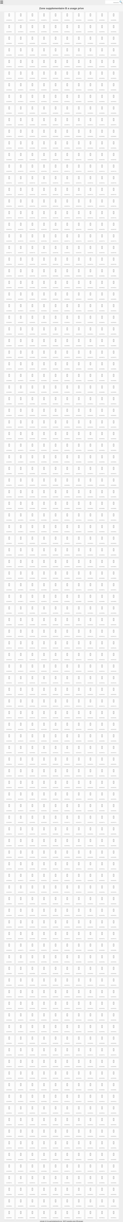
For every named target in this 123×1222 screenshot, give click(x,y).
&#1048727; (21, 194)
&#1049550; (56, 1148)
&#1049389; (44, 962)
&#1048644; (102, 90)
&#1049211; (67, 753)
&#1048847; (21, 334)
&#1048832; (79, 311)
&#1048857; (21, 346)
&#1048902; (79, 392)
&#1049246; (9, 799)
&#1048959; (44, 462)
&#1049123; (90, 648)
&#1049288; (32, 846)
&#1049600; (56, 1206)
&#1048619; (44, 67)
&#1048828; (32, 311)
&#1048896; (9, 392)
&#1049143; (90, 671)
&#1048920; (56, 415)
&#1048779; (44, 253)
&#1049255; (114, 799)
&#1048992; (79, 497)
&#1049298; (32, 857)
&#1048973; (90, 474)
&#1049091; (67, 613)
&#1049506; (9, 1101)
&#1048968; (32, 474)
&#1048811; (67, 287)
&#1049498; (32, 1090)
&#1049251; (67, 799)
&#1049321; (67, 880)
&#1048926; (9, 427)
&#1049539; (44, 1136)
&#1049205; (114, 741)
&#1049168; (32, 706)
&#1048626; (9, 78)
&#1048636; (9, 90)
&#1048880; (56, 369)
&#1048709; (44, 171)
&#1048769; (44, 241)
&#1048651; (67, 101)
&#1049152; (79, 683)
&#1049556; (9, 1159)
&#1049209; (44, 753)
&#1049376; (9, 950)
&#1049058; (32, 578)
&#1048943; (90, 439)
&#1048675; (114, 125)
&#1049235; (114, 776)
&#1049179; (44, 718)
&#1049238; (32, 787)
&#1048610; (56, 55)
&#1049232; (79, 776)
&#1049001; (67, 508)
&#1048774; (102, 241)
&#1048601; (67, 43)
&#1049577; (21, 1183)
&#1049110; (56, 636)
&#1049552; (79, 1148)
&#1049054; (102, 567)
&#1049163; (90, 694)
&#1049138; (32, 671)
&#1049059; (44, 578)
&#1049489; (44, 1078)
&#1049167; (21, 706)
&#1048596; (9, 43)
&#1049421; (67, 997)
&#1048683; (90, 136)
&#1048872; (79, 357)
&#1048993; (90, 497)
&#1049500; (56, 1090)
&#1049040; (56, 555)
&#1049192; (79, 729)
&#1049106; (9, 636)
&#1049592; (79, 1194)
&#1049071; (67, 590)
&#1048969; (44, 474)
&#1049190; (56, 729)
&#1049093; (90, 613)
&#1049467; (21, 1055)
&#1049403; (90, 973)
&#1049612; (79, 1218)
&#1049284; (102, 834)
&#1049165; (114, 694)
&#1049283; (90, 834)
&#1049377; (21, 950)
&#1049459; (44, 1043)
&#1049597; (21, 1206)
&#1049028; (32, 543)
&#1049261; (67, 811)
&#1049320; (56, 880)
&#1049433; (90, 1008)
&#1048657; (21, 113)
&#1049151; (67, 683)
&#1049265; (114, 811)
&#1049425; (114, 997)
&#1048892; (79, 380)
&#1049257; (21, 811)
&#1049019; (44, 532)
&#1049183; (90, 718)
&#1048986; (9, 497)
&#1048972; (79, 474)
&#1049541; (67, 1136)
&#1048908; (32, 404)
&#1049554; (102, 1148)
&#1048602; (79, 43)
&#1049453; (90, 1032)
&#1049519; (44, 1113)
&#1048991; (67, 497)
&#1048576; (9, 20)
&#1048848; (32, 334)
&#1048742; (79, 206)
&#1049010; (56, 520)
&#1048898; (32, 392)
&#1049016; (9, 532)
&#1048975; (114, 474)
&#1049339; (44, 904)
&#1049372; (79, 939)
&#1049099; (44, 625)
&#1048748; (32, 218)
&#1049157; (21, 694)
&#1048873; (90, 357)
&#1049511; (67, 1101)
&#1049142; (79, 671)
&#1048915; (114, 404)
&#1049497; (21, 1090)
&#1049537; (21, 1136)
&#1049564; (102, 1159)
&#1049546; (9, 1148)
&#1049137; (21, 671)
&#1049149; (44, 683)
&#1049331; (67, 892)
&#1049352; (79, 915)
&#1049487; (21, 1078)
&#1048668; (32, 125)
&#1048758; (32, 229)
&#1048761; (67, 229)
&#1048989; (44, 497)
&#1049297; (21, 857)
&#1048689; (44, 148)
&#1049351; (67, 915)
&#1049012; (79, 520)
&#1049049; (44, 567)
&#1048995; (114, 497)
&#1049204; (102, 741)
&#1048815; (114, 287)
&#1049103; (90, 625)
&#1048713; (90, 171)
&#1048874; (102, 357)
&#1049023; (90, 532)
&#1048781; (67, 253)
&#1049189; (44, 729)
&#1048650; (56, 101)
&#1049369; (44, 939)
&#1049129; (44, 660)
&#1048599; (44, 43)
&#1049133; (90, 660)
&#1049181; (67, 718)
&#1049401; (67, 973)
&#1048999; (44, 508)
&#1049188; (32, 729)
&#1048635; (114, 78)
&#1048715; (114, 171)
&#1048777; (21, 253)
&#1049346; (9, 915)
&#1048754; (102, 218)
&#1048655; (114, 101)
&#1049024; (102, 532)
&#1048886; (9, 380)
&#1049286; (9, 846)
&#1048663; (90, 113)
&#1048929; (44, 427)
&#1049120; (56, 648)
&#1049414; (102, 985)
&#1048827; (21, 311)
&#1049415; (114, 985)
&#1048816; (9, 299)
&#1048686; (9, 148)
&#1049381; (67, 950)
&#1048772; (79, 241)
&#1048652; (79, 101)
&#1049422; (79, 997)
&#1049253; (90, 799)
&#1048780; (56, 253)
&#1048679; (44, 136)
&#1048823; (90, 299)
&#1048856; (9, 346)
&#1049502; (79, 1090)
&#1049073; (90, 590)
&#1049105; (114, 625)
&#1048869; (44, 357)
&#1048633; (90, 78)
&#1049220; (56, 764)
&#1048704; (102, 160)
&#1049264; (102, 811)
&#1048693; (90, 148)
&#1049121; (67, 648)
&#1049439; (44, 1020)
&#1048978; (32, 485)
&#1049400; (56, 973)
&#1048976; (9, 485)
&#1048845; (114, 322)
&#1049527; (21, 1125)
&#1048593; (90, 32)
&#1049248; (32, 799)
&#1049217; (21, 764)
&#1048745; (114, 206)
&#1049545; (114, 1136)
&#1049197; (21, 741)
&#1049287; (21, 846)
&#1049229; (44, 776)
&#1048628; (32, 78)
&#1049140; (56, 671)
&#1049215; (114, 753)
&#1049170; (56, 706)
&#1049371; (67, 939)
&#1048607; (21, 55)
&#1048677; (21, 136)
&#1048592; (79, 32)
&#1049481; (67, 1066)
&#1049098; (32, 625)
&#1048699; (44, 160)
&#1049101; (67, 625)
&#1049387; (21, 962)
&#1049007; (21, 520)
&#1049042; (79, 555)
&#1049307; (21, 869)
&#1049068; (32, 590)
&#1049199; (44, 741)
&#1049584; (102, 1183)
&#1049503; (90, 1090)
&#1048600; (56, 43)
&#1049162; (79, 694)
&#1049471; (67, 1055)
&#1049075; (114, 590)
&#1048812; (79, 287)
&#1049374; (102, 939)
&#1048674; (102, 125)
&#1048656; (9, 113)
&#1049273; (90, 822)
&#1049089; (44, 613)
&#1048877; (21, 369)
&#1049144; (102, 671)
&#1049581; (67, 1183)
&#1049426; (9, 1008)
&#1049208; (32, 753)
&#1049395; (114, 962)
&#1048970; (56, 474)
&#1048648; (32, 101)
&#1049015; (114, 520)
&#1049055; (114, 567)
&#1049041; (67, 555)
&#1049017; (21, 532)
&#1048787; (21, 264)
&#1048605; (114, 43)
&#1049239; (44, 787)
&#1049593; (90, 1194)
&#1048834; (102, 311)
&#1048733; (90, 194)
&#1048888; (32, 380)
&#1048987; (21, 497)
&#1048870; (56, 357)
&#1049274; (102, 822)
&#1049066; (9, 590)
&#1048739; (44, 206)
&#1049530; (56, 1125)
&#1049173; (90, 706)
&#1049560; (56, 1159)
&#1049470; (56, 1055)
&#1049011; (67, 520)
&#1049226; (9, 776)
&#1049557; (21, 1159)
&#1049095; (114, 613)
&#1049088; (32, 613)
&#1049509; (44, 1101)
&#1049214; (102, 753)
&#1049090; (56, 613)
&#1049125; (114, 648)
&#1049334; (102, 892)
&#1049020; (56, 532)
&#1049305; (114, 857)
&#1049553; (90, 1148)
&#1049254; (102, 799)
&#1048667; (21, 125)
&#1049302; (79, 857)
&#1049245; (114, 787)
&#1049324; (102, 880)
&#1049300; (56, 857)
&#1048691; (67, 148)
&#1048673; (90, 125)
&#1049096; (9, 625)
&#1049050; (56, 567)
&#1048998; (32, 508)
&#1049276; (9, 834)
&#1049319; (44, 880)
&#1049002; (79, 508)
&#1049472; (79, 1055)
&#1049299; (44, 857)
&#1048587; (21, 32)
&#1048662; (79, 113)
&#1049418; (32, 997)
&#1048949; (44, 450)
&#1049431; (67, 1008)
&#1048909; (44, 404)
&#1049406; (9, 985)
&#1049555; (114, 1148)
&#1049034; (102, 543)
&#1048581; (67, 20)
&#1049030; (56, 543)
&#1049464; (102, 1043)
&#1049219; (44, 764)
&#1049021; (67, 532)
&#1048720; (56, 183)
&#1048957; (21, 462)
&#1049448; (32, 1032)
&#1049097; (21, 625)
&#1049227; (21, 776)
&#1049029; (44, 543)
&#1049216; (9, 764)
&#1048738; (32, 206)
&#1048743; (90, 206)
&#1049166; (9, 706)
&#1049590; (56, 1194)
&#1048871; (67, 357)
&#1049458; (32, 1043)
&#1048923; (90, 415)
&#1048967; (21, 474)
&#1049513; (90, 1101)
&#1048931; (67, 427)
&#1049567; (21, 1171)
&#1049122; (79, 648)
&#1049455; (114, 1032)
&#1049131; (67, 660)
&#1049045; (114, 555)
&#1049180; (56, 718)
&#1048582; (79, 20)
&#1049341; (67, 904)
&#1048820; (56, 299)
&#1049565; (114, 1159)
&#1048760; (56, 229)
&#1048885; (114, 369)
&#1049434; (102, 1008)
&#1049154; (102, 683)
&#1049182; (79, 718)
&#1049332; (79, 892)
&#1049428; (32, 1008)
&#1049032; (79, 543)
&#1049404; (102, 973)
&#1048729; (44, 194)
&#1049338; (32, 904)
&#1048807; (21, 287)
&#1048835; (114, 311)
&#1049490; (56, 1078)
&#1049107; (21, 636)
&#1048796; (9, 276)
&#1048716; (9, 183)
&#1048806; (9, 287)
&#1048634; (102, 78)
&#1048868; (32, 357)
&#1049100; (56, 625)
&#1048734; (102, 194)
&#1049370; (56, 939)
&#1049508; (32, 1101)
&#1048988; (32, 497)
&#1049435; (114, 1008)
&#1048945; (114, 439)
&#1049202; (79, 741)
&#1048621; (67, 67)
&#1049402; (79, 973)
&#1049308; (32, 869)
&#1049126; (9, 660)
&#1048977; (21, 485)
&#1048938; (32, 439)
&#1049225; (114, 764)
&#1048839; (44, 322)
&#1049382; (79, 950)
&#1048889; (44, 380)
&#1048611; (67, 55)
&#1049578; (32, 1183)
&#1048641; (67, 90)
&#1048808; (32, 287)
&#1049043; (90, 555)
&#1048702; (79, 160)
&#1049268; (32, 822)
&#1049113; (90, 636)
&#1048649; (44, 101)
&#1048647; (21, 101)
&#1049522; (79, 1113)
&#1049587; (21, 1194)
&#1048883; (90, 369)
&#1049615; (114, 1218)
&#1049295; (114, 846)
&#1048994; (102, 497)
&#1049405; (114, 973)
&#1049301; (67, 857)
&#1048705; (114, 160)
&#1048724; (102, 183)
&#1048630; (56, 78)
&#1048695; (114, 148)
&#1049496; (9, 1090)
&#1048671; (67, 125)
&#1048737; (21, 206)
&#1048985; (114, 485)
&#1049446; (9, 1032)
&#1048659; (44, 113)
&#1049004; (102, 508)
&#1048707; (21, 171)
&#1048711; (67, 171)
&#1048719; (44, 183)
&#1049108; (32, 636)
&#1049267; (21, 822)
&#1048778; (32, 253)
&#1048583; (90, 20)
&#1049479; (44, 1066)
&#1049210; (56, 753)
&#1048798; (32, 276)
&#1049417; (21, 997)
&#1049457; (21, 1043)
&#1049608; (32, 1218)
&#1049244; (102, 787)
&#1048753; (90, 218)
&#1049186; (9, 729)
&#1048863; (90, 346)
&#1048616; (9, 67)
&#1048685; (114, 136)
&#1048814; (102, 287)
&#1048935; (114, 427)
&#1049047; (21, 567)
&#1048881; (67, 369)
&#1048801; (67, 276)
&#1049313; (90, 869)
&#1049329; (44, 892)
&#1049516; (9, 1113)
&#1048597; (21, 43)
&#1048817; (21, 299)
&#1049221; (67, 764)
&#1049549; (44, 1148)
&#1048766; (9, 241)
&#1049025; (114, 532)
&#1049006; (9, 520)
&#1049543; (90, 1136)
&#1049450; (56, 1032)
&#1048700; (56, 160)
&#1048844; (102, 322)
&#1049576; (9, 1183)
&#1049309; (44, 869)
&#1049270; (56, 822)
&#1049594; (102, 1194)
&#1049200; (56, 741)
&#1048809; (44, 287)
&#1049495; (114, 1078)
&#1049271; (67, 822)
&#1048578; (32, 20)
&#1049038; (32, 555)
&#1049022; (79, 532)
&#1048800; (56, 276)
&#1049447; (21, 1032)
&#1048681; (67, 136)
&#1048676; (9, 136)
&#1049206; (9, 753)
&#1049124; (102, 648)
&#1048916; (9, 415)
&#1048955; (114, 450)
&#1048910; (56, 404)
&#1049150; (56, 683)
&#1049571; (67, 1171)
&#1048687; (21, 148)
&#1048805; (114, 276)
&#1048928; (32, 427)
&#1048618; (32, 67)
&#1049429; (44, 1008)
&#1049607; (21, 1218)
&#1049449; (44, 1032)
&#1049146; (9, 683)
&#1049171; (67, 706)
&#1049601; (67, 1206)
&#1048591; (67, 32)
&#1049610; (56, 1218)
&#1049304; (102, 857)
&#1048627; (21, 78)
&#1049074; (102, 590)
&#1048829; (44, 311)
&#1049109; (44, 636)
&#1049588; (32, 1194)
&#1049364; (102, 927)
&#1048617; (21, 67)
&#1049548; (32, 1148)
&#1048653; (90, 101)
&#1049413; (90, 985)
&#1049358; (32, 927)
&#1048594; (102, 32)
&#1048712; (79, 171)
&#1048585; (114, 20)
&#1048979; (44, 485)
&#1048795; (114, 264)
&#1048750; (56, 218)
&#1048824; (102, 299)
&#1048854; (102, 334)
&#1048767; (21, 241)
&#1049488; (32, 1078)
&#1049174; (102, 706)
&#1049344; (102, 904)
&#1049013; (90, 520)
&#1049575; (114, 1171)
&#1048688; (32, 148)
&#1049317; (21, 880)
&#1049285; (114, 834)
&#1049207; (21, 753)
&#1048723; (90, 183)
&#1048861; (67, 346)
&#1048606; (9, 55)
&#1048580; (56, 20)
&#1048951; (67, 450)
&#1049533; (90, 1125)
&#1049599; (44, 1206)
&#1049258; (32, 811)
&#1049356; (9, 927)
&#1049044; (102, 555)
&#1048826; (9, 311)
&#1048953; (90, 450)
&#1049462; (79, 1043)
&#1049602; (79, 1206)
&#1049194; (102, 729)
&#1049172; (79, 706)
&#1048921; (67, 415)
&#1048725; (114, 183)
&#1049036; (9, 555)
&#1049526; (9, 1125)
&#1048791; (67, 264)
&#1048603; (90, 43)
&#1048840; (56, 322)
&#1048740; (56, 206)
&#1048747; (21, 218)
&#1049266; (9, 822)
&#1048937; (21, 439)
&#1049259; (44, 811)
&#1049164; (102, 694)
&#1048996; (9, 508)
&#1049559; (44, 1159)
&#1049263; (90, 811)
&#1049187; (21, 729)
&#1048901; (67, 392)
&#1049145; (114, 671)
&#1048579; (44, 20)
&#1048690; (56, 148)
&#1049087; (21, 613)
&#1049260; (56, 811)
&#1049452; (79, 1032)
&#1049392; (79, 962)
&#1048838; (32, 322)
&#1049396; (9, 973)
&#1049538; (32, 1136)
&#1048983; (90, 485)
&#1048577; (21, 20)
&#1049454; (102, 1032)
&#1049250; (56, 799)
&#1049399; (44, 973)
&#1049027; (21, 543)
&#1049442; (79, 1020)
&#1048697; (21, 160)
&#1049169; (44, 706)
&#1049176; (9, 718)
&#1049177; (21, 718)
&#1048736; (9, 206)
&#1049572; (79, 1171)
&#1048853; (90, 334)
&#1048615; (114, 55)
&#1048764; (102, 229)
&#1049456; (9, 1043)
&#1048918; (32, 415)
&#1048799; (44, 276)
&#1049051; (67, 567)
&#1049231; (67, 776)
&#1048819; (44, 299)
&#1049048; (32, 567)
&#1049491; (67, 1078)
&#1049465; (114, 1043)
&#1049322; (79, 880)
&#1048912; (79, 404)
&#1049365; (114, 927)
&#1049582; (79, 1183)
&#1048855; (114, 334)
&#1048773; (90, 241)
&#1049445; (114, 1020)
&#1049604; (102, 1206)
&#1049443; (90, 1020)
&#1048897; (21, 392)
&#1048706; (9, 171)
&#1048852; (79, 334)
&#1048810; (56, 287)
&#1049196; (9, 741)
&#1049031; (67, 543)
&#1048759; (44, 229)
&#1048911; (67, 404)
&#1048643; (90, 90)
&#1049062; (79, 578)
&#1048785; (114, 253)
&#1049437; (21, 1020)
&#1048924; (102, 415)
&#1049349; (44, 915)
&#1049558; (32, 1159)
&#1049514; (102, 1101)
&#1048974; (102, 474)
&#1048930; (56, 427)
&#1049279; (44, 834)
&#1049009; (44, 520)
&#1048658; (32, 113)
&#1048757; (21, 229)
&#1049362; (79, 927)
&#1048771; (67, 241)
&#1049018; (32, 532)
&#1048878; (32, 369)
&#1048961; (67, 462)
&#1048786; (9, 264)
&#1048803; (90, 276)
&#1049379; (44, 950)
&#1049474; (102, 1055)
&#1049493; (90, 1078)
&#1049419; (44, 997)
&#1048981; (67, 485)
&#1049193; (90, 729)
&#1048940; (56, 439)
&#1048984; (102, 485)
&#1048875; (114, 357)
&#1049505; (114, 1090)
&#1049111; (67, 636)
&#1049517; (21, 1113)
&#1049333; (90, 892)
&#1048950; (56, 450)
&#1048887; (21, 380)
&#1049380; (56, 950)
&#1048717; (21, 183)
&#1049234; (102, 776)
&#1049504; (102, 1090)
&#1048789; (44, 264)
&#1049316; (9, 880)
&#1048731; (67, 194)
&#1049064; (102, 578)
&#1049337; (21, 904)
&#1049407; (21, 985)
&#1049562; (79, 1159)
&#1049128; (32, 660)
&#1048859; (44, 346)
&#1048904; (102, 392)
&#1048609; (44, 55)
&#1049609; (44, 1218)
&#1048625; (114, 67)
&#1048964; (102, 462)
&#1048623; (90, 67)
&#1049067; (21, 590)
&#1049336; (9, 904)
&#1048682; (79, 136)
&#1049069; (44, 590)
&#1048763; (90, 229)
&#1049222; (79, 764)
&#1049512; (79, 1101)
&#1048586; (9, 32)
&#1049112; (79, 636)
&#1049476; (9, 1066)
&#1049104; (102, 625)
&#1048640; (56, 90)
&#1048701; (67, 160)
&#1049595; (114, 1194)
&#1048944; (102, 439)
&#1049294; (102, 846)
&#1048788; (32, 264)
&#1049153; (90, 683)
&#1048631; (67, 78)
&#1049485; (114, 1066)
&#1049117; (21, 648)
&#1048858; (32, 346)
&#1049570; (56, 1171)
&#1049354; (102, 915)
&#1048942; (79, 439)
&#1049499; (44, 1090)
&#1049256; (9, 811)
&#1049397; (21, 973)
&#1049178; (32, 718)
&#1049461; (67, 1043)
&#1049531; (67, 1125)
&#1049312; (79, 869)
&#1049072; (79, 590)
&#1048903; (90, 392)
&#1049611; (67, 1218)
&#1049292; (79, 846)
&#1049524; (102, 1113)
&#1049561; (67, 1159)
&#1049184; (102, 718)
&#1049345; (114, 904)
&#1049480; (56, 1066)
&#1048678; (32, 136)
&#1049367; (21, 939)
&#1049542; (79, 1136)
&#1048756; (9, 229)
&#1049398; (32, 973)
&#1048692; (79, 148)
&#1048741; (67, 206)
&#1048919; (44, 415)
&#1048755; (114, 218)
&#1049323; (90, 880)
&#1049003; (90, 508)
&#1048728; (32, 194)
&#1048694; (102, 148)
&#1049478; (32, 1066)
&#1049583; (90, 1183)
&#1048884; (102, 369)
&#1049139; (44, 671)
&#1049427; (21, 1008)
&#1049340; (56, 904)
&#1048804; (102, 276)
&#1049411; (67, 985)
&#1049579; (44, 1183)
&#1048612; (79, 55)
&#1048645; (114, 90)
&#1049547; (21, 1148)
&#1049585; (114, 1183)
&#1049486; (9, 1078)
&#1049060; (56, 578)
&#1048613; (90, 55)
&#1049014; (102, 520)
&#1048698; (32, 160)
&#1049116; (9, 648)
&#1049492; (79, 1078)
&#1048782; (79, 253)
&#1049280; (56, 834)
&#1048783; (90, 253)
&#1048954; (102, 450)
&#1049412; (79, 985)
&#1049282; (79, 834)
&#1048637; (21, 90)
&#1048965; (114, 462)
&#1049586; (9, 1194)
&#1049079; (44, 601)
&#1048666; (9, 125)
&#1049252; (79, 799)
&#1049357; (21, 927)
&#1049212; (79, 753)
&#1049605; (114, 1206)
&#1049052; (79, 567)
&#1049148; (32, 683)
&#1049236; (9, 787)
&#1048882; (79, 369)
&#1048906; (9, 404)
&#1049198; (32, 741)
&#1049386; (9, 962)
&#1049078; (32, 601)
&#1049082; (79, 601)
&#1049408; (32, 985)
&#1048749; (44, 218)
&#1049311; (67, 869)
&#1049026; (9, 543)
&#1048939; (44, 439)
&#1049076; (9, 601)
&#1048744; (102, 206)
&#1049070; (56, 590)
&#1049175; (114, 706)
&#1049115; (114, 636)
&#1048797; (21, 276)
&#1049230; (56, 776)
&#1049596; (9, 1206)
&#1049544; (102, 1136)
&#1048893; (90, 380)
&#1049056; (9, 578)
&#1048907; (21, 404)
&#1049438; (32, 1020)
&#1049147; (21, 683)
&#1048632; (79, 78)
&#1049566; (9, 1171)
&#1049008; (32, 520)
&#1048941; (67, 439)
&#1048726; (9, 194)
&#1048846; (9, 334)
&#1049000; (56, 508)
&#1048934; (102, 427)
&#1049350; (56, 915)
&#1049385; (114, 950)
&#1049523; (90, 1113)
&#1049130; (56, 660)
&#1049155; (114, 683)
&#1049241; (67, 787)
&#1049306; (9, 869)
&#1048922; (79, 415)
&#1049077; (21, 601)
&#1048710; (56, 171)
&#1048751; (67, 218)
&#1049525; (114, 1113)
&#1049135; (114, 660)
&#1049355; (114, 915)
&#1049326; (9, 892)
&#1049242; (79, 787)
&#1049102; (79, 625)
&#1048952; (79, 450)
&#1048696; (9, 160)
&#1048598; (32, 43)
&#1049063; (90, 578)
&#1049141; (67, 671)
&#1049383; (90, 950)
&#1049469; (44, 1055)
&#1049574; (102, 1171)
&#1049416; (9, 997)
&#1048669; (44, 125)
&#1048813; (90, 287)
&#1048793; (90, 264)
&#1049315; (114, 869)
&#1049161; (67, 694)
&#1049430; (56, 1008)
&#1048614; (102, 55)
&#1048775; (114, 241)
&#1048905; (114, 392)
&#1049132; (79, 660)
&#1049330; (56, 892)
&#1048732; (79, 194)
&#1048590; (56, 32)
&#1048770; (56, 241)
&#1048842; (79, 322)
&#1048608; (32, 55)
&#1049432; (79, 1008)
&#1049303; (90, 857)
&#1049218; (32, 764)
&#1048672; (79, 125)
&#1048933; (90, 427)
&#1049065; (114, 578)
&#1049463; (90, 1043)
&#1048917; (21, 415)
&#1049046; (9, 567)
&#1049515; (114, 1101)
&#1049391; (67, 962)
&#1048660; (56, 113)
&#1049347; (21, 915)
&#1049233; (90, 776)
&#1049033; (90, 543)
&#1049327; (21, 892)
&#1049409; (44, 985)
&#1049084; (102, 601)
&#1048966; (9, 474)
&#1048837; (21, 322)
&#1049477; (21, 1066)
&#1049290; (56, 846)
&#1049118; (32, 648)
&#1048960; (56, 462)
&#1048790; (56, 264)
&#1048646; (9, 101)
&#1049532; (79, 1125)
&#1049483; (90, 1066)
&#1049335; (114, 892)
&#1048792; (79, 264)
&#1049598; (32, 1206)
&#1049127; (21, 660)
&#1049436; (9, 1020)
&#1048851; (67, 334)
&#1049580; (56, 1183)
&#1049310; (56, 869)
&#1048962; (79, 462)
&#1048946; (9, 450)
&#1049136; (9, 671)
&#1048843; (90, 322)
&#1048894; (102, 380)
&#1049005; (114, 508)
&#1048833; (90, 311)
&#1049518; (32, 1113)
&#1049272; (79, 822)
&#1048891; (67, 380)
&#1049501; (67, 1090)
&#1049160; (56, 694)
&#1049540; (56, 1136)
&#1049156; (9, 694)
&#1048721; (67, 183)
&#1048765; (114, 229)
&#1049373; (90, 939)
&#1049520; (56, 1113)
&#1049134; (102, 660)
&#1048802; (79, 276)
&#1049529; (44, 1125)
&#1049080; (56, 601)
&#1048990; (56, 497)
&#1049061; (67, 578)
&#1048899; (44, 392)
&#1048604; (102, 43)
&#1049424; (102, 997)
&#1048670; (56, 125)
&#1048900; (56, 392)
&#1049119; (44, 648)
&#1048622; (79, 67)
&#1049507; (21, 1101)
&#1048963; (90, 462)
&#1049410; (56, 985)
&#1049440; (56, 1020)
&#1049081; (67, 601)
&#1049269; (44, 822)
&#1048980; (56, 485)
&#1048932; (79, 427)
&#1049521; (67, 1113)
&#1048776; (9, 253)
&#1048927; (21, 427)
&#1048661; (67, 113)
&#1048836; (9, 322)
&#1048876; (9, 369)
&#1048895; (114, 380)
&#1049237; (21, 787)
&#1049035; (114, 543)
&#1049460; (56, 1043)
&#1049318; (32, 880)
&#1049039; (44, 555)
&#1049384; (102, 950)
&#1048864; (102, 346)
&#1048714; (102, 171)
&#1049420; (56, 997)
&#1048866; (9, 357)
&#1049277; (21, 834)
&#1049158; (32, 694)
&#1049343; (90, 904)
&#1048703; (90, 160)
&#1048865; (114, 346)
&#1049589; (44, 1194)
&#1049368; (32, 939)
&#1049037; (21, 555)
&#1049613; (90, 1218)
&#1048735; (114, 194)
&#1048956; (9, 462)
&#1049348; (32, 915)
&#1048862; (79, 346)
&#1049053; (90, 567)
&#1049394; (102, 962)
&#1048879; (44, 369)
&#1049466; (9, 1055)
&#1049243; (90, 787)
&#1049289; (44, 846)
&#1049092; (79, 613)
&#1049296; (9, 857)
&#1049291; (67, 846)
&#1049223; (90, 764)
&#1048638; (32, 90)
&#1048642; (79, 90)
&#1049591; (67, 1194)
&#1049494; (102, 1078)
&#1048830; (56, 311)
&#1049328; (32, 892)
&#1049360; (56, 927)
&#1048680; (56, 136)
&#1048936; (9, 439)
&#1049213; (90, 753)
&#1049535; (114, 1125)
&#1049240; (56, 787)
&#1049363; (90, 927)
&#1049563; (90, 1159)
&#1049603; (90, 1206)
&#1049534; (102, 1125)
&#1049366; (9, 939)
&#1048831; (67, 311)
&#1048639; (44, 90)
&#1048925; (114, 415)
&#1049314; (102, 869)
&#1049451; (67, 1032)
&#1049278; (32, 834)
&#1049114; (102, 636)
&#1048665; (114, 113)
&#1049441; (67, 1020)
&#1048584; (102, 20)
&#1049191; (67, 729)
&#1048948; (32, 450)
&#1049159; (44, 694)
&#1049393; (90, 962)
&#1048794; (102, 264)
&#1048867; (21, 357)
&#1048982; (79, 485)
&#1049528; (32, 1125)
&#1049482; (79, 1066)
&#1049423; (90, 997)
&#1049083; (90, 601)
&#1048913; (90, 404)
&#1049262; (79, 811)
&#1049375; (114, 939)
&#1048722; (79, 183)
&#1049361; (67, 927)
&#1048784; (102, 253)
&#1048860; (56, 346)
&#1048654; (102, 101)
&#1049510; (56, 1101)
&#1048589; (44, 32)
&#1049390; (56, 962)
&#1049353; (90, 915)
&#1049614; (102, 1218)
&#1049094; (102, 613)
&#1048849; (44, 334)
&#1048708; (32, 171)
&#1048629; (44, 78)
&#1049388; (32, 962)
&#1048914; (102, 404)
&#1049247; (21, 799)
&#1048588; (32, 32)
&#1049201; (67, 741)
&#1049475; (114, 1055)
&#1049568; (32, 1171)
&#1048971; (67, 474)
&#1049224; (102, 764)
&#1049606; (9, 1218)
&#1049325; (114, 880)
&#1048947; (21, 450)
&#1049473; (90, 1055)
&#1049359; (44, 927)
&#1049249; (44, 799)
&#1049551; (67, 1148)
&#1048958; (32, 462)
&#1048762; (79, 229)
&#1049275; (114, 822)
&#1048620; (56, 67)
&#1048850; (56, 334)
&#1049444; (102, 1020)
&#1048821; (67, 299)
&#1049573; (90, 1171)
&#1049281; (67, 834)
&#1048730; (56, 194)
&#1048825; (114, 299)
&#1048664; (102, 113)
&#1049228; (32, 776)
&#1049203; (90, 741)
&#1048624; (102, 67)
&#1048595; (114, 32)
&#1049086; (9, 613)
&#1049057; (21, 578)
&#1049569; (44, 1171)
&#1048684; (102, 136)
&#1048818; (32, 299)
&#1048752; (79, 218)
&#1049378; (32, 950)
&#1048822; (79, 299)
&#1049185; (114, 718)
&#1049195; (114, 729)
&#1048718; (32, 183)
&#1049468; (32, 1055)
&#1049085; (114, 601)
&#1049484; (102, 1066)
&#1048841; (67, 322)
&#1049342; (79, 904)
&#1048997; (21, 508)
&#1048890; (56, 380)
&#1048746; (9, 218)
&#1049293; (90, 846)
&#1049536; (9, 1136)
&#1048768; (32, 241)
